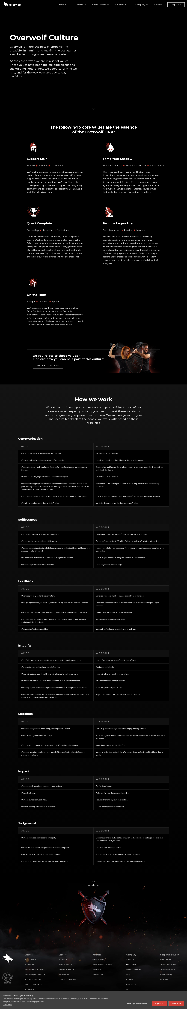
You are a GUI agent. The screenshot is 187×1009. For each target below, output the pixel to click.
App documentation (33, 979)
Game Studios (99, 5)
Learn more (7, 1004)
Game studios (98, 959)
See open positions (48, 366)
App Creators (30, 959)
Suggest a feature (66, 969)
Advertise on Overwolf (102, 964)
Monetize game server (34, 969)
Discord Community (67, 979)
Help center (64, 974)
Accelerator (29, 989)
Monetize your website (35, 974)
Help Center (165, 959)
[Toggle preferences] (137, 1003)
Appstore (176, 5)
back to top (93, 883)
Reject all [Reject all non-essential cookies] (159, 1004)
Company (140, 5)
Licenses (164, 979)
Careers (158, 5)
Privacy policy (166, 974)
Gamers (79, 5)
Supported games (168, 964)
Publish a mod (31, 964)
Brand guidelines (133, 969)
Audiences (97, 969)
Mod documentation (33, 984)
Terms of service (167, 969)
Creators (62, 5)
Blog (128, 974)
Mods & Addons (65, 964)
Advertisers (120, 5)
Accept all (176, 1004)
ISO (127, 989)
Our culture (131, 964)
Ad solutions (97, 974)
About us (130, 959)
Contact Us (131, 984)
